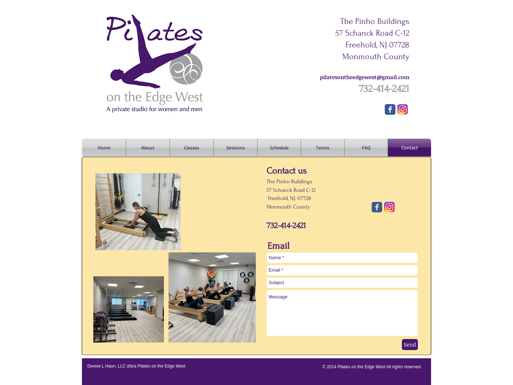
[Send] (410, 344)
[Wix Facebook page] (390, 109)
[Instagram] (402, 109)
